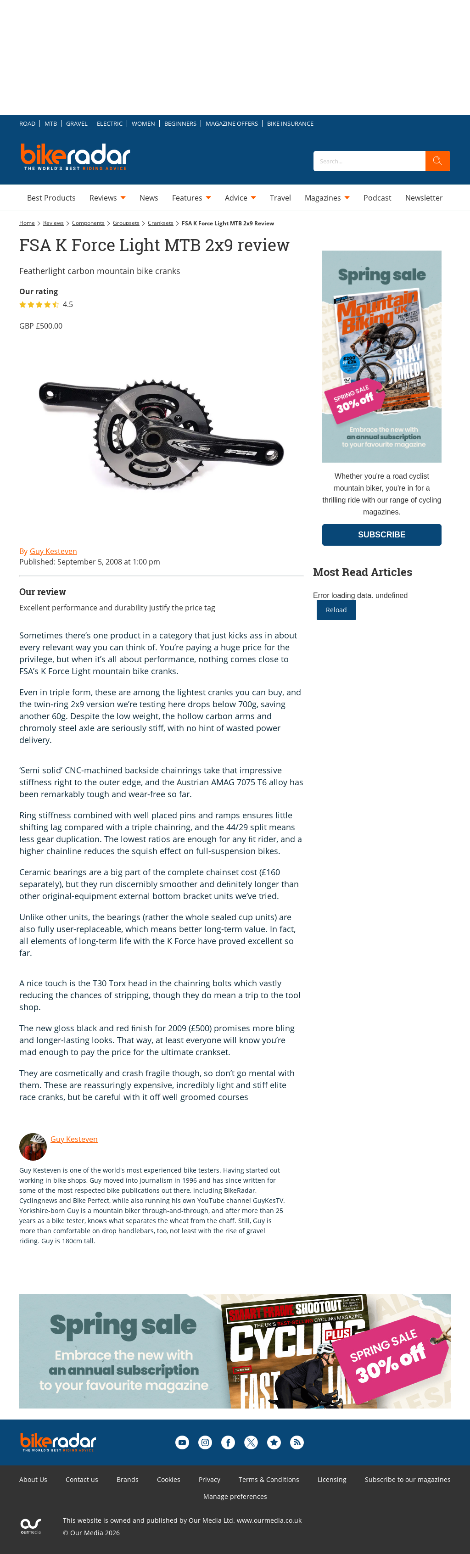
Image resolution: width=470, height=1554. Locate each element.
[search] (437, 161)
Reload (336, 609)
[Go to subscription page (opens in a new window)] (382, 460)
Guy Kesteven (74, 1139)
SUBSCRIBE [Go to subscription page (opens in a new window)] (382, 534)
